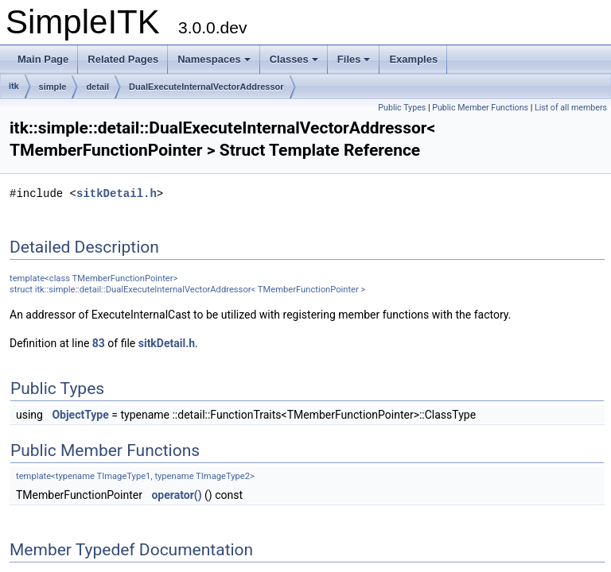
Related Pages (123, 59)
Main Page (43, 59)
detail (97, 86)
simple (53, 86)
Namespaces (214, 59)
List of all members (571, 107)
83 (98, 343)
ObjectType (80, 414)
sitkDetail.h (116, 193)
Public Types (402, 107)
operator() (176, 495)
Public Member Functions (480, 107)
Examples (413, 59)
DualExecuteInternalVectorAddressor (206, 86)
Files (354, 59)
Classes (294, 59)
